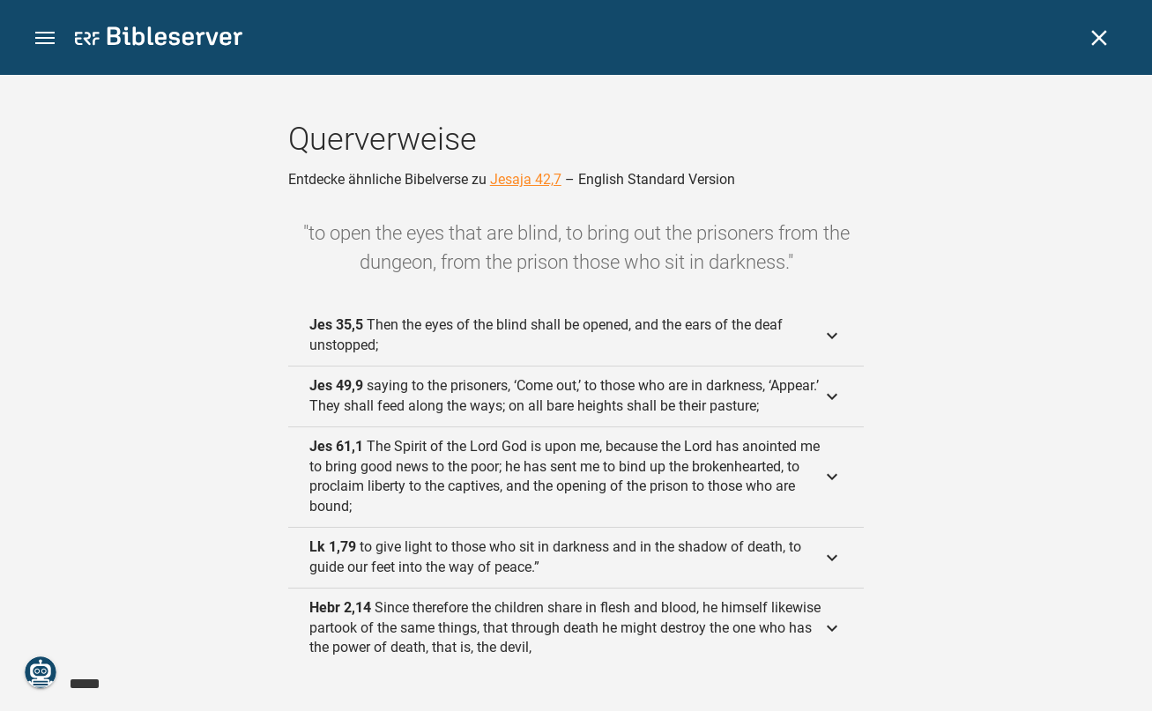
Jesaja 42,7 (525, 179)
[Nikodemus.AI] (40, 672)
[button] (45, 38)
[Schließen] (1099, 38)
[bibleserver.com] (158, 39)
